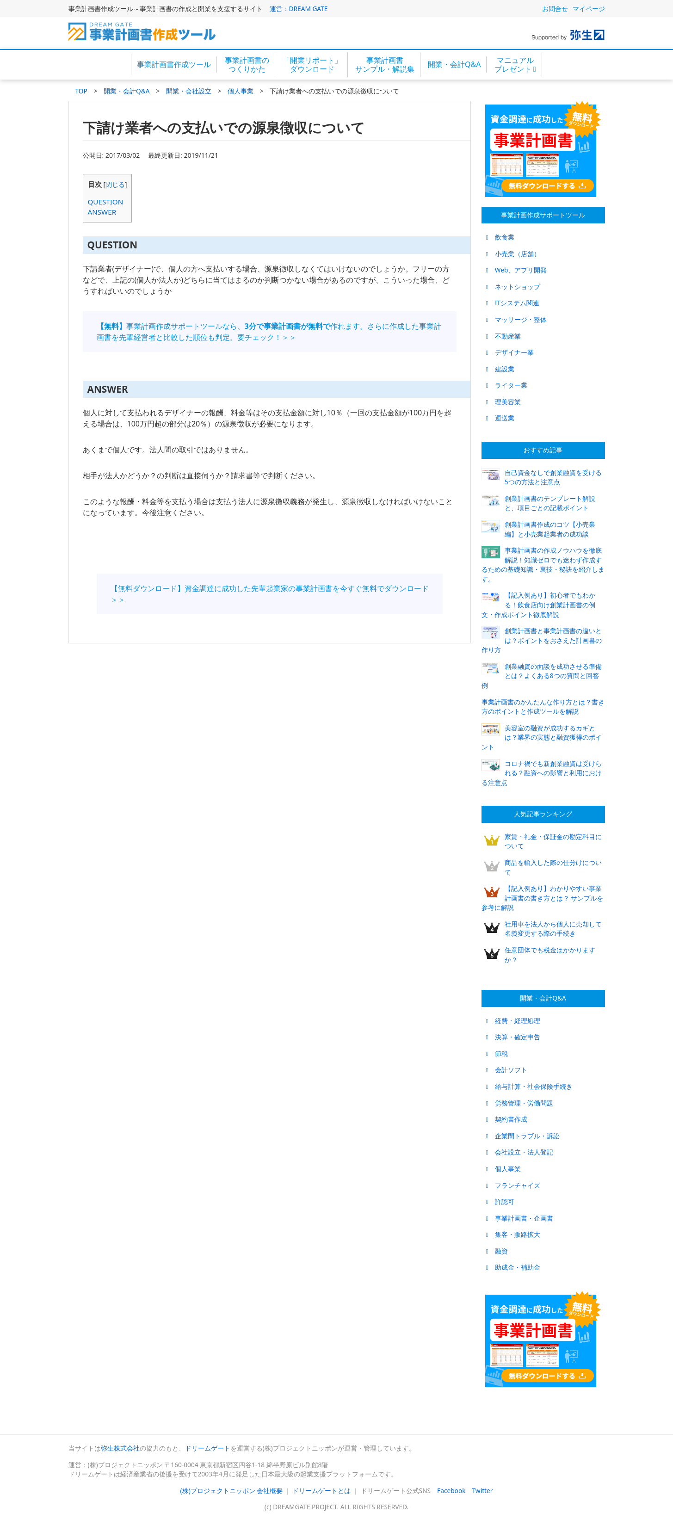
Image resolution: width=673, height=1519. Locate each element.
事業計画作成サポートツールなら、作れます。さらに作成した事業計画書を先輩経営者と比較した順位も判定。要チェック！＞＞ (269, 331)
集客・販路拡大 (513, 1234)
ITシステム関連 (512, 302)
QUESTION (105, 201)
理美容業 (503, 401)
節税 (497, 1053)
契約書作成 (506, 1119)
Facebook (451, 1490)
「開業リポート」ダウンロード (312, 64)
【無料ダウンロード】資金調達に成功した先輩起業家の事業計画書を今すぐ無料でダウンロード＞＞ (270, 594)
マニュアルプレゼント (515, 64)
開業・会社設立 (188, 90)
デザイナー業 (510, 352)
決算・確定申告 (513, 1036)
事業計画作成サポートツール (543, 214)
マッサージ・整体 (516, 319)
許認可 (500, 1201)
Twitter (482, 1490)
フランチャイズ (513, 1185)
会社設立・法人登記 (519, 1152)
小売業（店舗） (513, 253)
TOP (81, 90)
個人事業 (240, 90)
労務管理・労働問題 (519, 1103)
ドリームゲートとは (321, 1490)
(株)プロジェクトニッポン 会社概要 (231, 1490)
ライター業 (506, 385)
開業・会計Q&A (454, 64)
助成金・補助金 (513, 1267)
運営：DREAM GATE (299, 8)
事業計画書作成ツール (174, 64)
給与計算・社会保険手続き (529, 1086)
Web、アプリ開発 (516, 270)
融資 (497, 1251)
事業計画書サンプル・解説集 (384, 64)
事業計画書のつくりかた (247, 64)
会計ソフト (506, 1069)
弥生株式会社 (120, 1448)
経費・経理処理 (513, 1020)
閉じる (115, 184)
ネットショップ (513, 286)
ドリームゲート (207, 1448)
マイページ (589, 8)
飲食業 (500, 237)
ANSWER (102, 211)
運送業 (500, 418)
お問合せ (555, 8)
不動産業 (503, 336)
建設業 (500, 368)
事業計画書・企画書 (519, 1218)
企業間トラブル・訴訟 (523, 1135)
